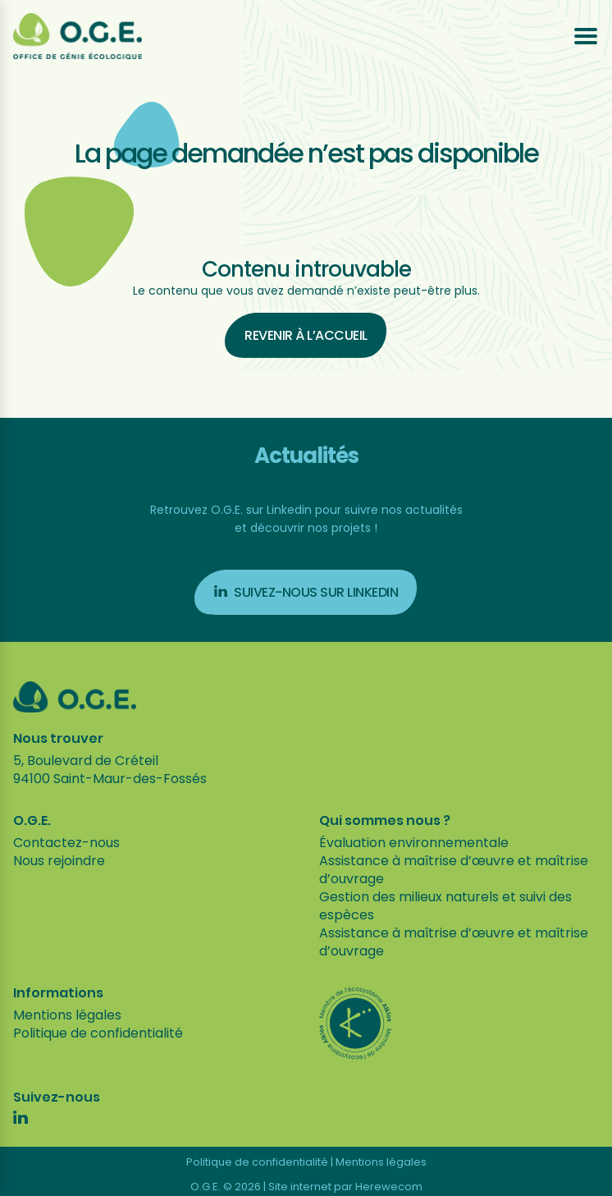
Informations (58, 993)
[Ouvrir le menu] (586, 36)
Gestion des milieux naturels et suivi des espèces (445, 905)
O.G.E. (32, 820)
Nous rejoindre (59, 860)
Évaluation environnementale (414, 842)
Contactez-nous (66, 842)
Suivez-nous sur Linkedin (306, 592)
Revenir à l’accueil (306, 335)
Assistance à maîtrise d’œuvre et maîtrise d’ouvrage (453, 869)
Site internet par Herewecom (345, 1186)
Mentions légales (67, 1015)
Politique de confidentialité (98, 1033)
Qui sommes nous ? (384, 820)
